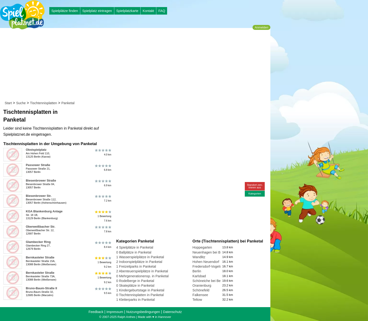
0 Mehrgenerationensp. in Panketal (142, 276)
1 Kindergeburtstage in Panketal (140, 290)
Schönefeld (200, 290)
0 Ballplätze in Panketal (133, 252)
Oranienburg (201, 285)
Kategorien (254, 193)
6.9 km (102, 183)
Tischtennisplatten (43, 103)
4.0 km (102, 152)
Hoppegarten (202, 247)
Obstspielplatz (36, 149)
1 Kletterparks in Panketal (135, 299)
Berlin (196, 271)
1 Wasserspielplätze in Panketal (140, 257)
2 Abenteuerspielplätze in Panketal (142, 271)
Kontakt (148, 11)
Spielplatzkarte (127, 11)
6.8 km (102, 167)
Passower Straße (38, 165)
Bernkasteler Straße (40, 257)
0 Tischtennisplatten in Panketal (140, 295)
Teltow (197, 299)
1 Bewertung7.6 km (102, 216)
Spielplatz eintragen (97, 11)
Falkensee (200, 295)
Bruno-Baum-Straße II (41, 288)
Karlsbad (199, 276)
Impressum (114, 312)
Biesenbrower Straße (41, 180)
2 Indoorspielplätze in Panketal (139, 262)
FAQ (161, 11)
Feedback (95, 312)
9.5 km (102, 290)
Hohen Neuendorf (205, 262)
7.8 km (102, 229)
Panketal (67, 103)
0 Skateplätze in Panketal (135, 285)
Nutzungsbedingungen (143, 312)
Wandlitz (198, 257)
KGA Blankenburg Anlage (44, 211)
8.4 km (102, 244)
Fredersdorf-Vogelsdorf (209, 266)
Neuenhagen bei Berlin (209, 252)
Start (8, 103)
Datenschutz (172, 312)
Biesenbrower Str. (38, 196)
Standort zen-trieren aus (255, 186)
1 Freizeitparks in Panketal (136, 266)
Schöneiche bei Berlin (208, 281)
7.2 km (102, 198)
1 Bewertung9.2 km (102, 262)
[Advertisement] (137, 65)
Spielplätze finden (64, 11)
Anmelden (261, 27)
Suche (21, 103)
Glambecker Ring (38, 242)
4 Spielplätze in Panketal (134, 247)
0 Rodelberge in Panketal (135, 281)
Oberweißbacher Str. (40, 226)
